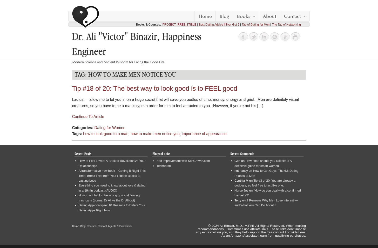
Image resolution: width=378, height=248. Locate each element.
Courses (92, 226)
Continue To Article (88, 117)
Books (243, 16)
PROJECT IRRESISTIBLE (179, 24)
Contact (292, 16)
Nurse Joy (242, 190)
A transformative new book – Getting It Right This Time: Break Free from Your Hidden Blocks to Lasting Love (112, 175)
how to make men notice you (155, 134)
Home (205, 16)
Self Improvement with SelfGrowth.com (183, 161)
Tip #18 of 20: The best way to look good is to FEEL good (154, 88)
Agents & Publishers (120, 226)
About (269, 16)
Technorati (163, 166)
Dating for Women (109, 128)
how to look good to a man (105, 134)
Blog (224, 16)
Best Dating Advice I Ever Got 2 (219, 24)
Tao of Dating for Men (256, 24)
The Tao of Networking (286, 24)
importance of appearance (204, 134)
